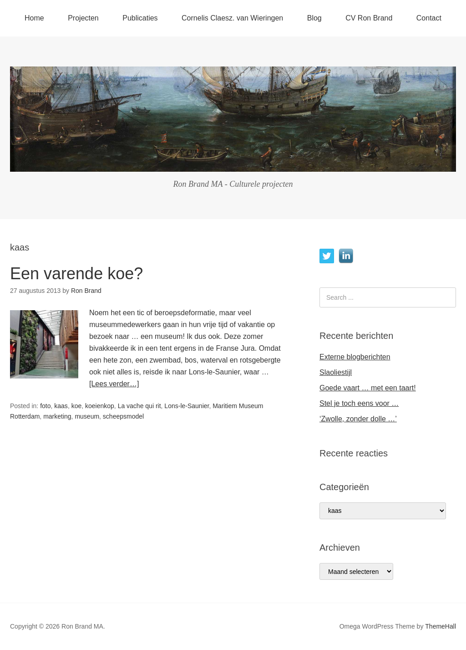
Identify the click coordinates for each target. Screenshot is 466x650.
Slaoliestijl (335, 372)
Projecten (83, 18)
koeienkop (99, 405)
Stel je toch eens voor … (359, 403)
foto (45, 405)
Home (34, 18)
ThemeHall (440, 626)
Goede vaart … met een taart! (367, 388)
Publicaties (139, 18)
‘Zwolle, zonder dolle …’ (358, 419)
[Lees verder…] (114, 384)
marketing (57, 416)
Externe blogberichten (354, 357)
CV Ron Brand (368, 18)
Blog (314, 18)
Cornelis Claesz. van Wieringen (232, 18)
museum (87, 416)
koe (76, 405)
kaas (61, 405)
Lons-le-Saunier (186, 405)
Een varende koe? (76, 273)
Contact (428, 18)
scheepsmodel (123, 416)
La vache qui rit (139, 405)
